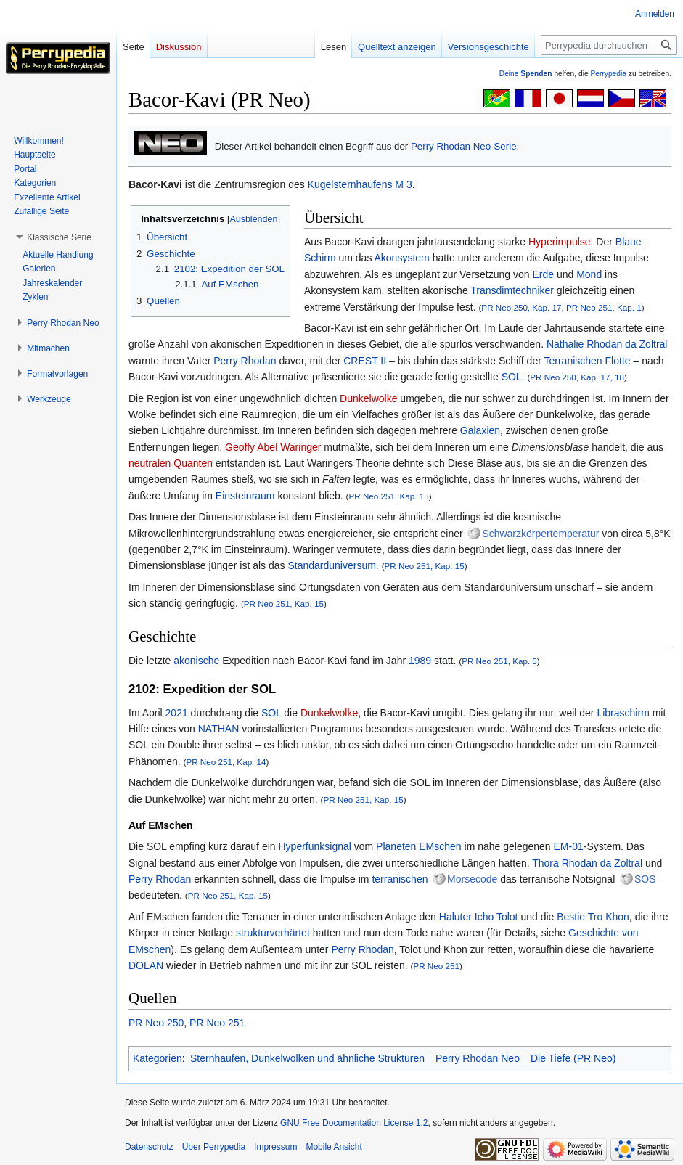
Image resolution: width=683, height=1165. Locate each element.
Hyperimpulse (559, 242)
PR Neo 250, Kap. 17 (521, 307)
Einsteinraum (245, 496)
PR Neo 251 (436, 965)
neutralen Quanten (170, 463)
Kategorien (157, 1058)
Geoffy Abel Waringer (273, 447)
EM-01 (569, 846)
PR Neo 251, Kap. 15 (388, 496)
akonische (196, 660)
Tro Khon (608, 917)
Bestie (571, 917)
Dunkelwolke (368, 398)
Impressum (275, 1147)
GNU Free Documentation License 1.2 (354, 1123)
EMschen (440, 846)
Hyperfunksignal (314, 846)
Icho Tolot (496, 917)
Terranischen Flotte (587, 361)
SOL (512, 377)
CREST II (364, 361)
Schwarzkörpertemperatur (540, 533)
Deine (525, 74)
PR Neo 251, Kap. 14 (226, 762)
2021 (176, 713)
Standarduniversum (331, 565)
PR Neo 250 (156, 1023)
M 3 (403, 184)
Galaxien (480, 430)
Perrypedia (608, 74)
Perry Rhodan (244, 361)
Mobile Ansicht (333, 1147)
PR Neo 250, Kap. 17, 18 (577, 377)
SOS (645, 879)
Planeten (396, 846)
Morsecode (472, 879)
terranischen (400, 879)
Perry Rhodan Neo (477, 1058)
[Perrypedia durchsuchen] (609, 45)
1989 (420, 660)
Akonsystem (402, 257)
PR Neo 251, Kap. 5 (499, 661)
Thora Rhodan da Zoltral (587, 863)
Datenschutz (149, 1147)
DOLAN (145, 965)
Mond (589, 274)
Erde (543, 274)
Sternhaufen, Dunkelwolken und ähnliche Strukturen (307, 1058)
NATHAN (219, 729)
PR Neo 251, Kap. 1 (604, 307)
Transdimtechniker (512, 290)
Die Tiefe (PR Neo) (573, 1058)
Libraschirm (623, 713)
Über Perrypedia (213, 1147)
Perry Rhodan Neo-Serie (464, 146)
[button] (59, 237)
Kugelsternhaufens (350, 184)
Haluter (455, 917)
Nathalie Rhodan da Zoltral (607, 344)
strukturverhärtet (273, 933)
